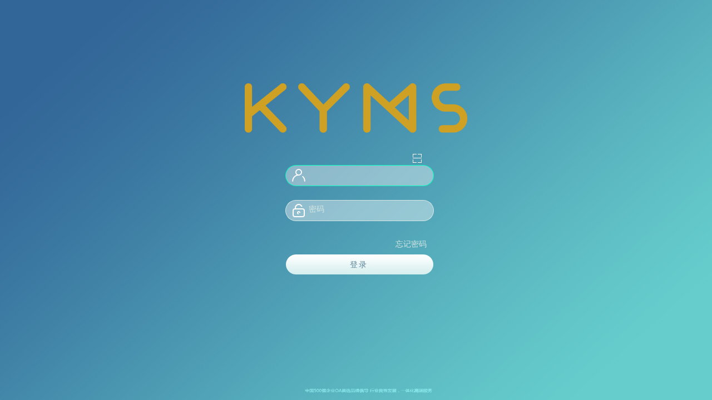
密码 (316, 209)
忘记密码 (411, 244)
